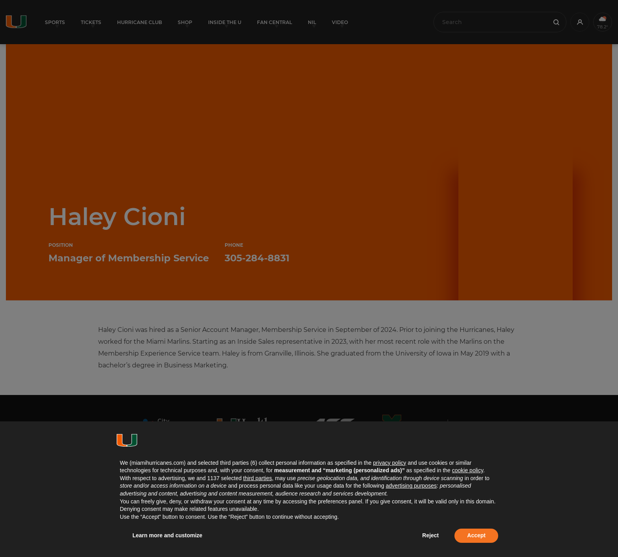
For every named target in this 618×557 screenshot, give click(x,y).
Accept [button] (476, 535)
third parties (257, 478)
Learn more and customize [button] (167, 535)
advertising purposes (411, 485)
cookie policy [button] (467, 470)
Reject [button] (430, 535)
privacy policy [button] (389, 463)
